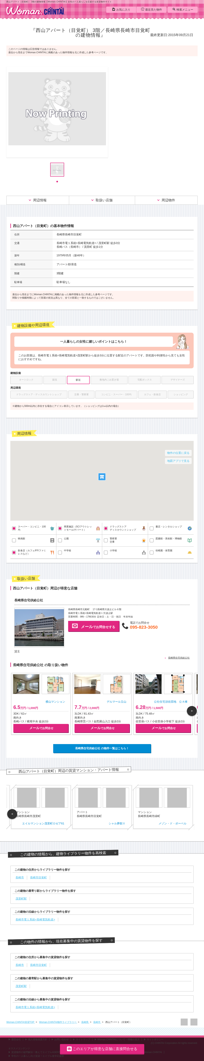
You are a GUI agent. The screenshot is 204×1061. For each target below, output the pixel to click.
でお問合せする (93, 626)
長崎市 (97, 1022)
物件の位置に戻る (178, 452)
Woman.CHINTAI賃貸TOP (20, 1022)
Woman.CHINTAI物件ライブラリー (58, 1022)
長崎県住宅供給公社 (179, 657)
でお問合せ (41, 728)
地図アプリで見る (178, 460)
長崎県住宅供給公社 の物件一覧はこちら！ (102, 748)
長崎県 (85, 1022)
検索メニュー (182, 9)
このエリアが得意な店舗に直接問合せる (102, 1048)
